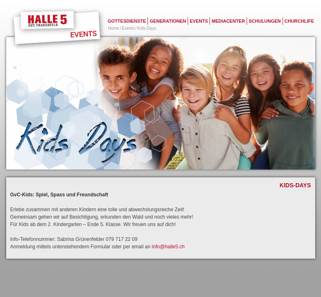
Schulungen (265, 21)
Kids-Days (146, 28)
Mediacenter (228, 21)
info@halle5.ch (167, 247)
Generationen (168, 21)
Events (199, 21)
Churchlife (299, 21)
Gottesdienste (127, 21)
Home (113, 28)
